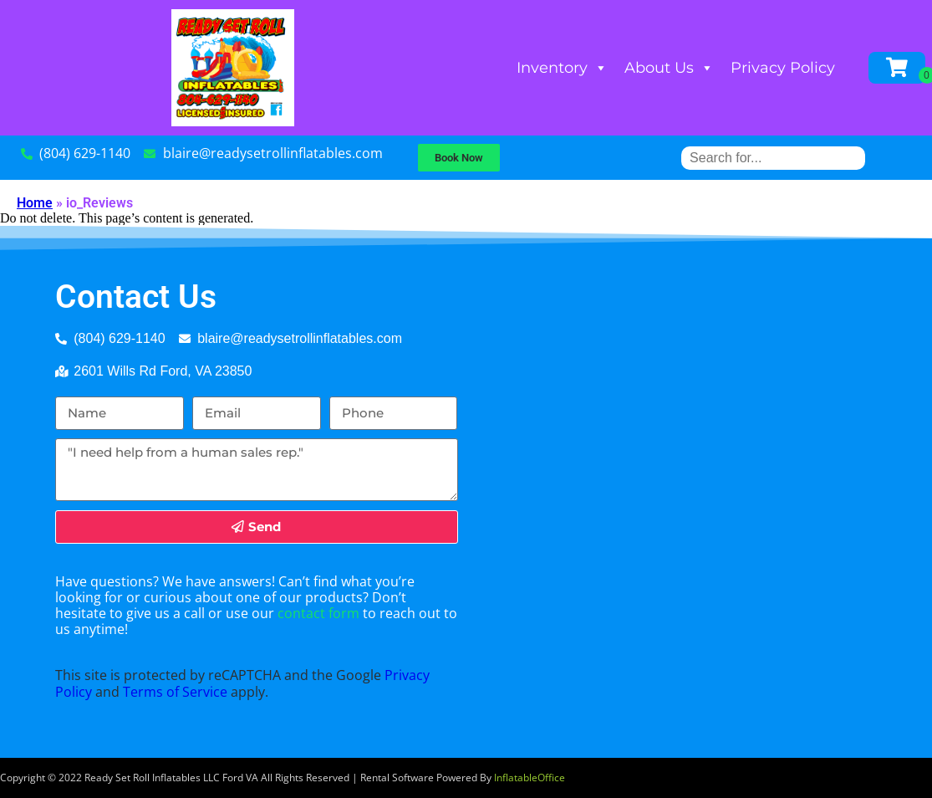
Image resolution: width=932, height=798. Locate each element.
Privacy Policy (783, 68)
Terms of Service (175, 692)
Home (35, 203)
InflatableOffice (529, 777)
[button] (459, 157)
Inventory (562, 68)
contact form (318, 613)
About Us (669, 68)
